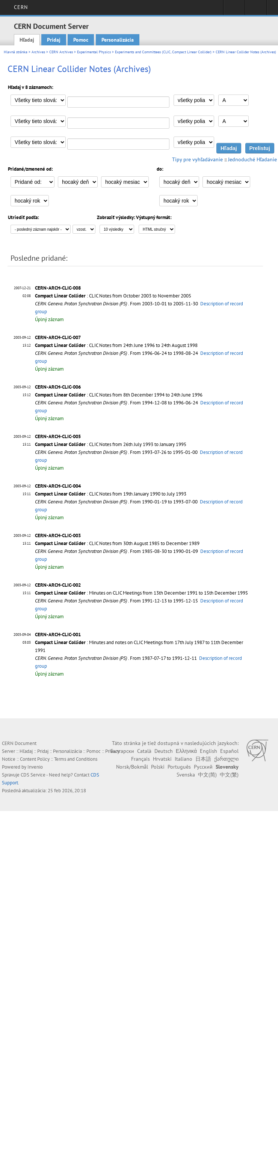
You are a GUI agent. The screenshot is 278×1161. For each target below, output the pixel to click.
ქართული (226, 758)
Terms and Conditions (75, 759)
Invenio (35, 767)
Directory (256, 10)
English (208, 751)
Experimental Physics (94, 52)
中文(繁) (229, 774)
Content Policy (35, 759)
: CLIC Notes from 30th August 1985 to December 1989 (117, 543)
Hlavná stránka (15, 52)
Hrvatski (162, 758)
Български (122, 751)
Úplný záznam (49, 319)
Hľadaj (27, 39)
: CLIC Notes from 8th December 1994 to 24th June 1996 (118, 395)
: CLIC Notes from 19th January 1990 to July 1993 (110, 494)
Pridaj (53, 39)
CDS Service (33, 775)
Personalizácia (117, 39)
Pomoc (80, 39)
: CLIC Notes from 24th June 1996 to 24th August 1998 (116, 345)
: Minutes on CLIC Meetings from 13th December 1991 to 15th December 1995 (141, 593)
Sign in (234, 10)
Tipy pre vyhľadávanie (197, 159)
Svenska (186, 774)
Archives (38, 52)
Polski (158, 766)
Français (140, 758)
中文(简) (207, 774)
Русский (203, 766)
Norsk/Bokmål (132, 766)
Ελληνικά (186, 751)
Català (144, 751)
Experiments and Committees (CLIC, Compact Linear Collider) (163, 52)
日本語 (203, 758)
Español (229, 751)
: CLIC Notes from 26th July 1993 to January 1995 (110, 444)
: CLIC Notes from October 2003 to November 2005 (113, 296)
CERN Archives (61, 52)
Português (179, 766)
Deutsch (163, 751)
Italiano (183, 758)
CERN (21, 7)
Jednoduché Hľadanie (252, 159)
